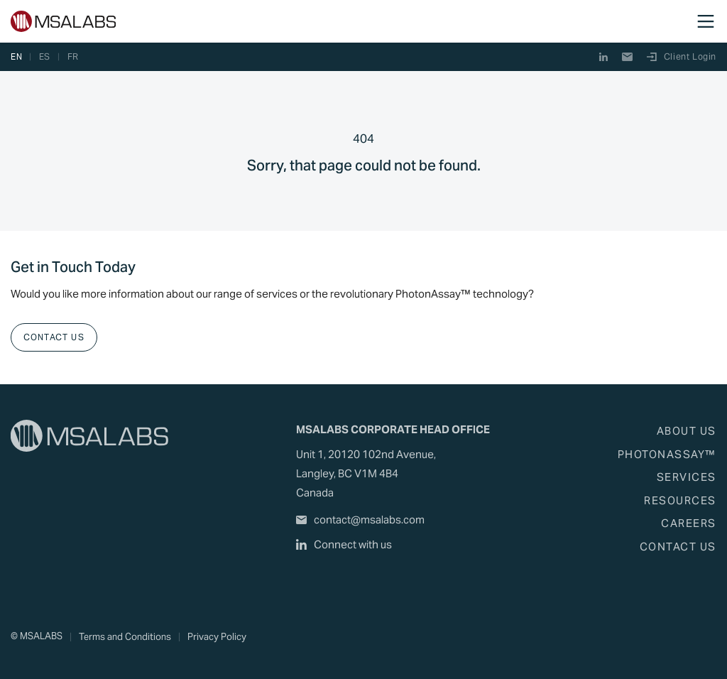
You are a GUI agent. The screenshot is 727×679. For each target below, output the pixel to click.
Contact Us (53, 337)
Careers (688, 523)
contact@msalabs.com (360, 519)
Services (686, 477)
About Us (686, 431)
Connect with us (344, 544)
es (44, 56)
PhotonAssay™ (667, 454)
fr (73, 56)
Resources (680, 500)
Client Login (681, 56)
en (16, 56)
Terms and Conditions (125, 636)
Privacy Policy (216, 636)
